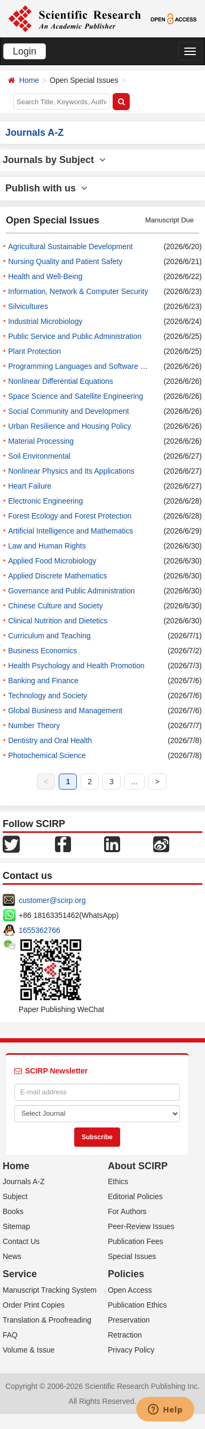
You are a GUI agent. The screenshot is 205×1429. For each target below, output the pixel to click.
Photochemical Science (47, 755)
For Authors (127, 1211)
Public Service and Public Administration (74, 336)
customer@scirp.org (52, 900)
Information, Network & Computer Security (78, 291)
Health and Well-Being (45, 276)
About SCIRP (138, 1166)
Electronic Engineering (45, 501)
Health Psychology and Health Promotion (76, 665)
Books (13, 1211)
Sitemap (16, 1226)
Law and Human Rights (47, 546)
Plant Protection (34, 351)
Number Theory (34, 725)
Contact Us (21, 1241)
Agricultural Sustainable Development (70, 246)
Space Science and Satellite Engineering (75, 396)
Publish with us (46, 188)
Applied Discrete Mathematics (57, 575)
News (12, 1256)
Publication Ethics (137, 1305)
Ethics (118, 1181)
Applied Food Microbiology (52, 561)
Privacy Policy (131, 1350)
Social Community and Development (68, 411)
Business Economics (42, 650)
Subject (15, 1196)
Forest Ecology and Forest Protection (69, 516)
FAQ (10, 1335)
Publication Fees (135, 1241)
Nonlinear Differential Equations (60, 381)
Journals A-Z (24, 1181)
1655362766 (39, 930)
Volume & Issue (28, 1350)
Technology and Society (47, 695)
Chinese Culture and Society (55, 605)
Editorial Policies (135, 1196)
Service (20, 1274)
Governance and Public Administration (71, 590)
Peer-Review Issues (141, 1226)
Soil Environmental (39, 456)
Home (29, 80)
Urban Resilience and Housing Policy (69, 426)
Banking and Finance (43, 680)
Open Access (130, 1290)
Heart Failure (29, 486)
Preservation (129, 1320)
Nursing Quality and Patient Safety (65, 261)
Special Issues (132, 1256)
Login (24, 51)
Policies (126, 1274)
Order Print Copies (34, 1305)
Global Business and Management (65, 710)
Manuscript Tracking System (50, 1290)
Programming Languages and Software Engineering (94, 366)
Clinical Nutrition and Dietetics (57, 620)
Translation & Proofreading (47, 1320)
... (134, 781)
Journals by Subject (54, 160)
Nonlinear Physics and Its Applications (71, 471)
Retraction (125, 1335)
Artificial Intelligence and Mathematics (70, 531)
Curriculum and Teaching (49, 635)
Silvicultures (28, 306)
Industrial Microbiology (45, 321)
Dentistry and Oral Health (50, 740)
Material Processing (41, 441)
